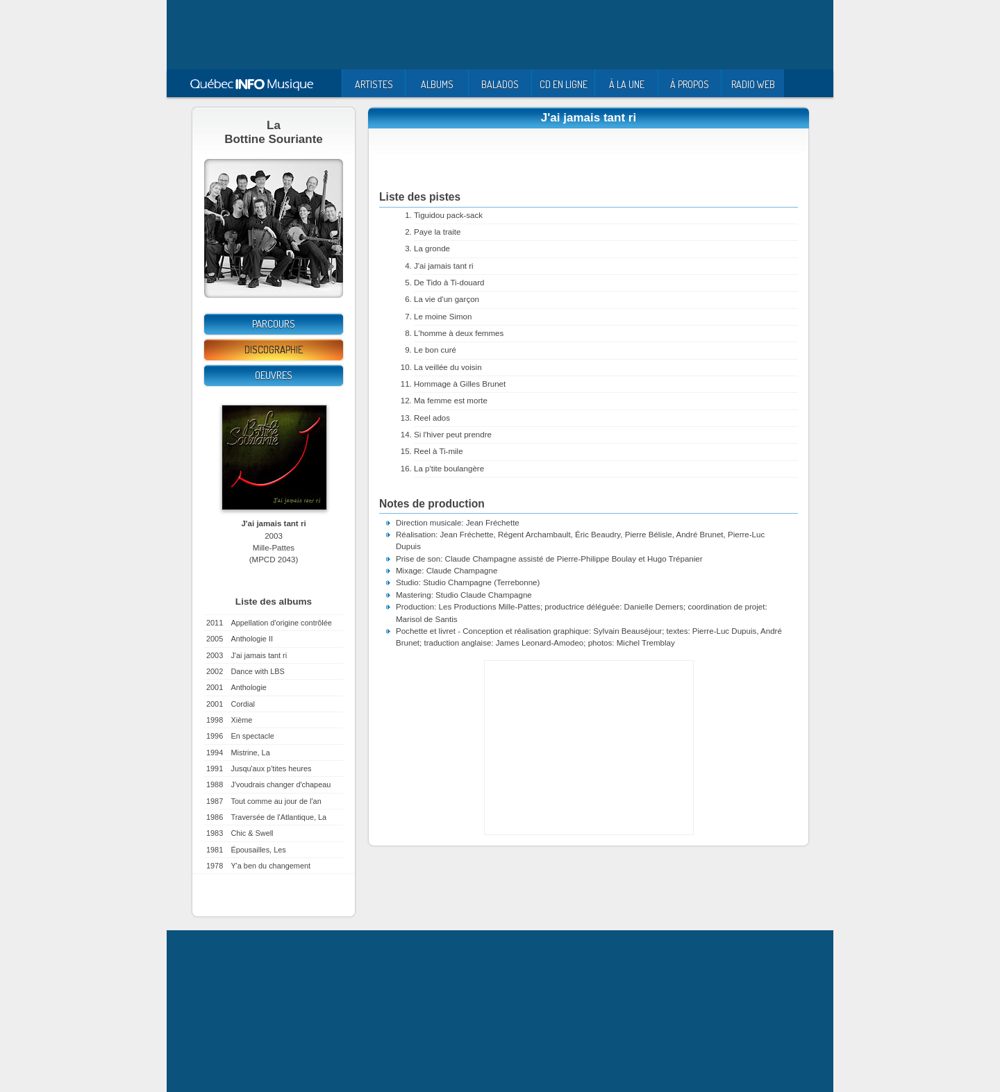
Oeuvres (273, 375)
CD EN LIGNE (564, 84)
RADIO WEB (753, 84)
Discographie (273, 349)
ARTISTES (374, 84)
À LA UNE (626, 84)
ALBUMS (437, 84)
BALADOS (500, 84)
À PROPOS (689, 84)
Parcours (273, 323)
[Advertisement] (500, 34)
